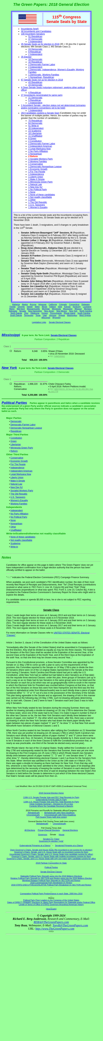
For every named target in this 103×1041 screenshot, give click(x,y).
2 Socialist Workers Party (40, 159)
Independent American (21, 471)
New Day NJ (17, 487)
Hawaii (30, 306)
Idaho (37, 306)
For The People (18, 464)
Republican (16, 431)
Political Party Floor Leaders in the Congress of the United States (51, 900)
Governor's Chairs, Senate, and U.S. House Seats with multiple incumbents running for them (51, 856)
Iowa (60, 306)
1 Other (32, 199)
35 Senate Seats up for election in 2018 (40, 44)
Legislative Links (39, 322)
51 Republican (35, 36)
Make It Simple (18, 480)
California (53, 304)
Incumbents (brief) (30, 29)
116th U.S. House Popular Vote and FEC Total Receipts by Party (51, 802)
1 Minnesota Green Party (40, 182)
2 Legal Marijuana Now (39, 148)
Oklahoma (34, 313)
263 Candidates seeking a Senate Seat (40, 113)
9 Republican (34, 51)
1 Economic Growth (37, 169)
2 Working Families (37, 161)
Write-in (14, 546)
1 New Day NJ (35, 187)
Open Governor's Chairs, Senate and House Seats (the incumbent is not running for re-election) (51, 850)
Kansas (67, 306)
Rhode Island (69, 313)
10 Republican (35, 62)
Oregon (44, 313)
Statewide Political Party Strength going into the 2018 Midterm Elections (51, 876)
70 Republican (35, 120)
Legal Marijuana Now (21, 474)
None (13, 520)
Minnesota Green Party (22, 448)
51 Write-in (33, 125)
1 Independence (36, 174)
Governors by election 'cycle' (51, 841)
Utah (45, 315)
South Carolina (83, 313)
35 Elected (26, 57)
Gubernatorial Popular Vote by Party (51, 799)
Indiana (52, 306)
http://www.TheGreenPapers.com (54, 928)
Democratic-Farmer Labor (23, 424)
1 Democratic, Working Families (43, 74)
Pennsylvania (56, 313)
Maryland (21, 309)
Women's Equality (19, 500)
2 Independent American (40, 146)
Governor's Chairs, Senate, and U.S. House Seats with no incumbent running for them (51, 852)
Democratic (16, 421)
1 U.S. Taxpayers (36, 205)
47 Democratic (35, 39)
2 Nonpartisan (35, 154)
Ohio (26, 313)
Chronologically (33, 815)
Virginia (61, 315)
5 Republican (34, 100)
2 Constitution (35, 141)
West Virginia (85, 315)
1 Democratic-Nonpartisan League (45, 166)
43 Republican (35, 82)
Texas (38, 315)
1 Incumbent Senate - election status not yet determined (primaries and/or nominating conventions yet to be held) (53, 106)
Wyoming (57, 317)
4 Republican (34, 92)
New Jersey (49, 311)
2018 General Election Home (51, 793)
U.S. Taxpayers (18, 497)
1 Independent (35, 103)
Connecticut (74, 304)
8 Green (32, 138)
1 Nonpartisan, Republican (41, 77)
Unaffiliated (16, 530)
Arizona (33, 304)
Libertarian (16, 444)
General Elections (70, 830)
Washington (72, 315)
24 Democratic (35, 49)
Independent (17, 510)
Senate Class (51, 610)
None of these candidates (23, 537)
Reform (14, 451)
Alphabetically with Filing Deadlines (59, 813)
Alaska (25, 304)
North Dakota (16, 313)
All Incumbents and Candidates (36, 31)
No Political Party (19, 517)
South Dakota (16, 315)
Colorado (63, 304)
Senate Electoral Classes (60, 322)
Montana (88, 309)
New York (73, 311)
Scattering (15, 543)
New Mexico (61, 311)
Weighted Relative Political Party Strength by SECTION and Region (51, 880)
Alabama (16, 304)
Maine (12, 309)
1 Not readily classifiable (40, 197)
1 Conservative (35, 164)
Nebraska (13, 311)
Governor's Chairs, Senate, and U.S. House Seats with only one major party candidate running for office (51, 858)
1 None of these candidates (41, 194)
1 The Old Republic (37, 202)
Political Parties (14, 403)
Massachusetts (33, 309)
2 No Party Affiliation (38, 151)
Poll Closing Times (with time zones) (51, 817)
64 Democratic (35, 123)
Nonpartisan (16, 523)
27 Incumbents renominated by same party (41, 95)
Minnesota (56, 309)
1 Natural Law (35, 184)
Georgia (21, 306)
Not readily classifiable (21, 540)
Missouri (78, 309)
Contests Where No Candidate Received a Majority (51, 806)
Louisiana (87, 306)
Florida (13, 306)
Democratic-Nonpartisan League (26, 428)
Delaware (85, 304)
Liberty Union (17, 477)
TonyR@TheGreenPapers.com (70, 925)
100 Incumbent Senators (33, 34)
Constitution (16, 438)
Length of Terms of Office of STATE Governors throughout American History (51, 904)
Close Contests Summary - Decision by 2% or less (51, 804)
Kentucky (77, 306)
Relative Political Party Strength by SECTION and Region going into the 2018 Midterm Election (51, 878)
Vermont (52, 315)
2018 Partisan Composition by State (51, 863)
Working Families (19, 503)
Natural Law (16, 484)
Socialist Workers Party (22, 490)
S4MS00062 (59, 356)
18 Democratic (35, 59)
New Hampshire (35, 311)
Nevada (22, 311)
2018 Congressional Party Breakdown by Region (51, 883)
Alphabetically (34, 813)
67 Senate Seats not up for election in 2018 (42, 80)
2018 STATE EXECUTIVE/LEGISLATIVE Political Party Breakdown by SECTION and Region (51, 885)
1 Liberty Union (35, 177)
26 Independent (35, 128)
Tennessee (29, 315)
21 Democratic (35, 97)
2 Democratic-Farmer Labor (41, 64)
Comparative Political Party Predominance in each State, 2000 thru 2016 (51, 893)
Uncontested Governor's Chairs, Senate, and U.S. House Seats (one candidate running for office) (51, 854)
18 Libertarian (35, 133)
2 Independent (35, 41)
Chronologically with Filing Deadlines (60, 815)
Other (13, 527)
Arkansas (42, 304)
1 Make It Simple (36, 179)
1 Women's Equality (37, 207)
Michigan (46, 309)
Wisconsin (45, 317)
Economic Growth (19, 461)
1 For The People (36, 171)
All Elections (29, 830)
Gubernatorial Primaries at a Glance (35, 845)
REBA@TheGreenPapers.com (51, 922)
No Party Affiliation (19, 513)
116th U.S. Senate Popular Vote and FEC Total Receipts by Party (51, 797)
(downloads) (51, 909)
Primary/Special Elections (49, 830)
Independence (17, 467)
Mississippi (68, 309)
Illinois (44, 306)
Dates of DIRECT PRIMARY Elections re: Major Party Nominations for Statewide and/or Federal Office (51, 902)
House (61, 834)
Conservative (17, 458)
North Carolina (85, 311)
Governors (42, 834)
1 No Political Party (37, 189)
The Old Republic (18, 494)
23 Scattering (34, 131)
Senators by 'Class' (51, 839)
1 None (31, 192)
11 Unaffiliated (35, 136)
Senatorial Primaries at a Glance (69, 845)
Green (14, 441)
